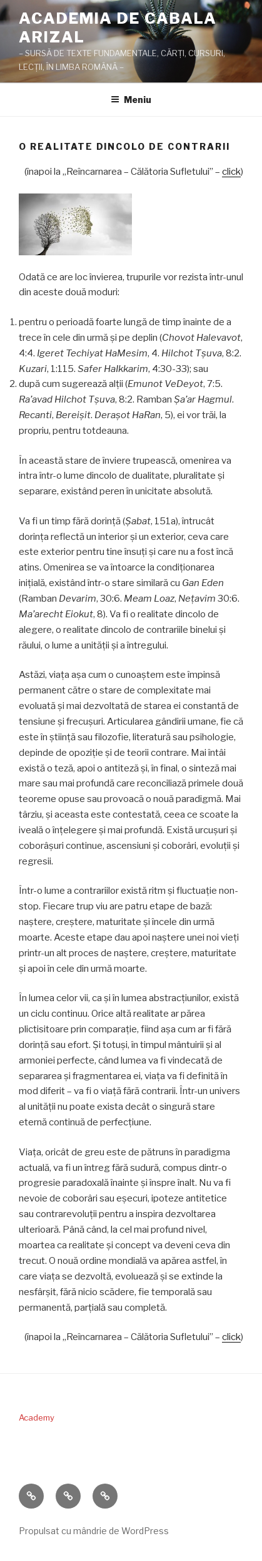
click (231, 171)
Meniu (131, 99)
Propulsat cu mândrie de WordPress (94, 1530)
